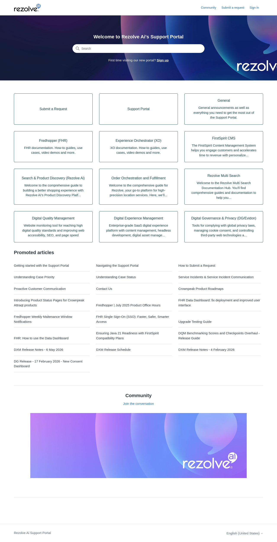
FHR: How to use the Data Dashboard (41, 338)
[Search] (138, 48)
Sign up (163, 60)
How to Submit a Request (196, 265)
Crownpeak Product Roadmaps (200, 289)
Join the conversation (138, 403)
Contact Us (104, 289)
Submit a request (232, 7)
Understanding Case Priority (34, 277)
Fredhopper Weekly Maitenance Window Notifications (43, 319)
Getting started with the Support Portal (41, 265)
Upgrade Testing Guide (194, 321)
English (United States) (244, 533)
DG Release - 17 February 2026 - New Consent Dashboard (48, 363)
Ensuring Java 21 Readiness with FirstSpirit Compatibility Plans (127, 335)
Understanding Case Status (116, 277)
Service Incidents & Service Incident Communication (216, 277)
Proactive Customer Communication (40, 289)
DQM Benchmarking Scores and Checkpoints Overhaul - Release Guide (219, 335)
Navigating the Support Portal (117, 265)
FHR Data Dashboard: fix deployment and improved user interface (219, 302)
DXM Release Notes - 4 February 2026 (206, 349)
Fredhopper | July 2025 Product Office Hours (128, 305)
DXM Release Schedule (113, 349)
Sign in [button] (254, 7)
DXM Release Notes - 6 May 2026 (38, 349)
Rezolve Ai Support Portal (32, 533)
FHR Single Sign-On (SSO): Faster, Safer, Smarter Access (132, 319)
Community (208, 7)
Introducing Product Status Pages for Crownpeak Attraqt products (49, 302)
